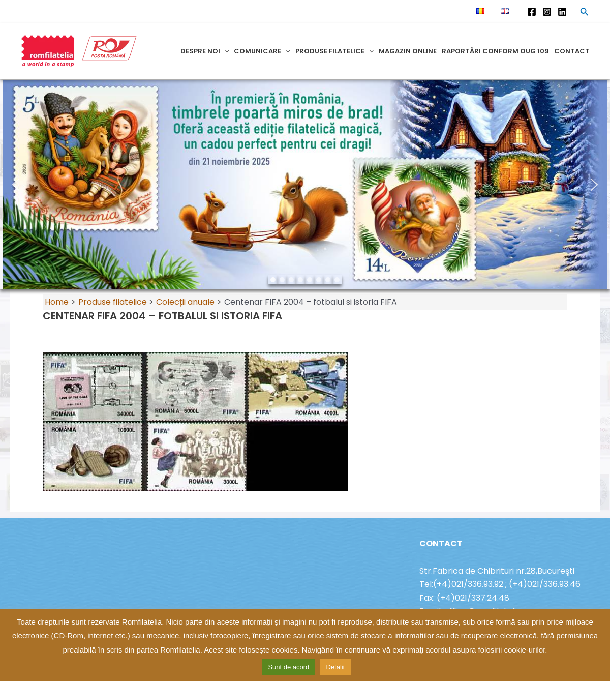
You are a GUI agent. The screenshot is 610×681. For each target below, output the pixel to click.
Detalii (335, 667)
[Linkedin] (562, 11)
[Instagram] (547, 11)
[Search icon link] (584, 13)
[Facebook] (531, 11)
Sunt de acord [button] (288, 667)
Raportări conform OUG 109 (495, 51)
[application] (224, 51)
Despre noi (204, 51)
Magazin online (408, 51)
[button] (16, 184)
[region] (305, 184)
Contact (572, 51)
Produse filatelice (334, 51)
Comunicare (262, 51)
